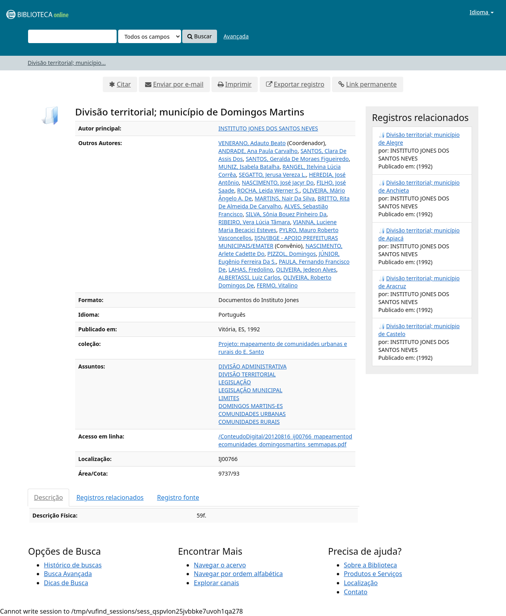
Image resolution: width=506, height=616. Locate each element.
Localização (361, 582)
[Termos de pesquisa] (72, 36)
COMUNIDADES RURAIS (249, 421)
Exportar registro (299, 84)
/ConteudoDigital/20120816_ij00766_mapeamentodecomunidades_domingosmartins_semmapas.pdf (285, 440)
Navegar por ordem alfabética (238, 573)
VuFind (25, 12)
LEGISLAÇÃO (235, 382)
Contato (356, 592)
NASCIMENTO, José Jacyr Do (277, 182)
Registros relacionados (109, 497)
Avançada (236, 36)
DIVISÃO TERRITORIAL (247, 374)
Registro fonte (178, 497)
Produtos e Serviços (373, 573)
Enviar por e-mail (178, 84)
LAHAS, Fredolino (250, 269)
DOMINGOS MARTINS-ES (251, 406)
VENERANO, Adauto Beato (252, 143)
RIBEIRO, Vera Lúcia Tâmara (254, 222)
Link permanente (371, 84)
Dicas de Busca (66, 582)
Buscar (199, 36)
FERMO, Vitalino (277, 285)
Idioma (482, 12)
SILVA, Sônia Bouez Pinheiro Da (285, 214)
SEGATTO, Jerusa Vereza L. (272, 174)
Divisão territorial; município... (67, 62)
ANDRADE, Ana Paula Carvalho (258, 151)
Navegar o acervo (220, 565)
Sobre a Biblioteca (370, 565)
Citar (124, 84)
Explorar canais (216, 582)
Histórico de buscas (73, 565)
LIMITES (229, 398)
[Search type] (149, 36)
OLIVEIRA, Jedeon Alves (306, 269)
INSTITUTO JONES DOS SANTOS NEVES (268, 128)
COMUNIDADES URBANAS (252, 414)
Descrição (48, 497)
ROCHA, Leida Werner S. (268, 190)
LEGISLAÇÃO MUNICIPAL (251, 390)
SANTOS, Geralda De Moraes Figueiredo (297, 159)
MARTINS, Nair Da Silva (285, 198)
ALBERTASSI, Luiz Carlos (249, 277)
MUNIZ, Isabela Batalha (249, 166)
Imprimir (238, 84)
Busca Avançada (68, 573)
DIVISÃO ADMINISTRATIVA (253, 366)
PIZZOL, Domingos (291, 253)
